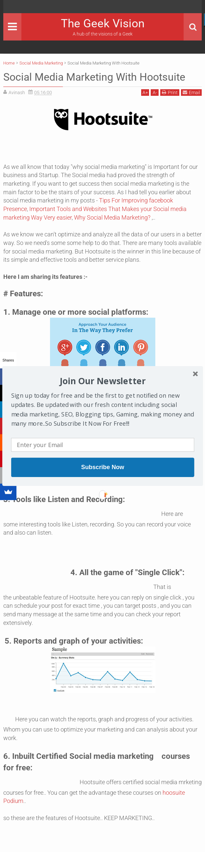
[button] (102, 381)
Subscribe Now (102, 467)
